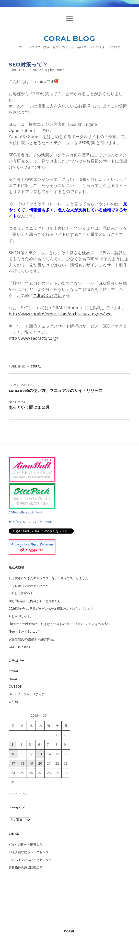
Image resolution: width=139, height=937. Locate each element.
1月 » (23, 794)
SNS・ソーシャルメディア (27, 694)
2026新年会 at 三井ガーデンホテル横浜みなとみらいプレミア (51, 608)
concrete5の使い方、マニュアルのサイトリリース (56, 390)
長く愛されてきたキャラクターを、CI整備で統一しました (48, 578)
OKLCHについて (20, 647)
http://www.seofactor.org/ (33, 338)
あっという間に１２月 (29, 407)
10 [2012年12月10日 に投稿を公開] (13, 754)
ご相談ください (47, 295)
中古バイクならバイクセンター (30, 860)
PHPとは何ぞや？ (21, 593)
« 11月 (13, 794)
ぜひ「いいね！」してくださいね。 (31, 521)
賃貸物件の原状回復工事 (25, 867)
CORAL (36, 366)
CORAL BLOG (69, 38)
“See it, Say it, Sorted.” (24, 631)
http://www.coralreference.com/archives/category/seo (60, 314)
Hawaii (13, 679)
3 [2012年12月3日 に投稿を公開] (12, 744)
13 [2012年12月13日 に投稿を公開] (40, 754)
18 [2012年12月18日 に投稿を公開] (22, 763)
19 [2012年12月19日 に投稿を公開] (31, 763)
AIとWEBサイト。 (21, 616)
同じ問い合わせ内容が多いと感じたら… (36, 601)
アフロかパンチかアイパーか (29, 585)
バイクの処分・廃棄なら (25, 844)
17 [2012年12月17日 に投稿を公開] (13, 763)
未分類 (13, 702)
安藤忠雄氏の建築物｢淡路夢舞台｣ (32, 639)
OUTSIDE (15, 686)
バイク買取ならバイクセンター (30, 852)
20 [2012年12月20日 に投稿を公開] (40, 763)
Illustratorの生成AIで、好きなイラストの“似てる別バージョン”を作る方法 (59, 624)
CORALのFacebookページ (25, 512)
